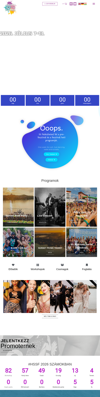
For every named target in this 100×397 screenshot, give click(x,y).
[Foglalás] (87, 265)
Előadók (13, 269)
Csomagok (62, 269)
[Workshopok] (37, 265)
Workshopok (38, 269)
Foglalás (87, 269)
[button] (94, 4)
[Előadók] (13, 265)
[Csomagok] (62, 265)
